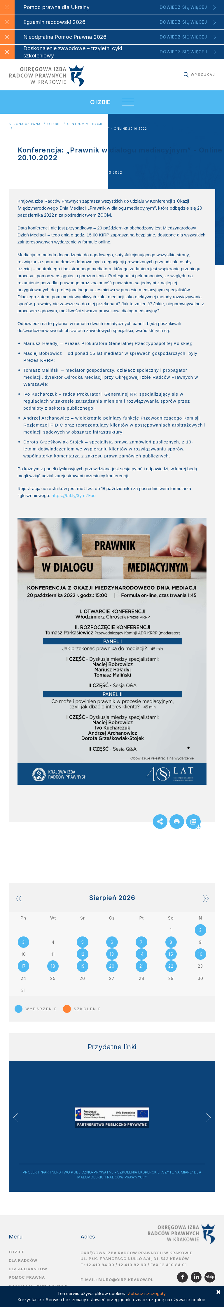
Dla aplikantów (28, 1270)
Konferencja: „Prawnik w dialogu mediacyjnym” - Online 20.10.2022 (80, 128)
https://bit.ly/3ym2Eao (74, 495)
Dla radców (23, 1261)
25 (53, 978)
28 (141, 978)
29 (171, 978)
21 (141, 966)
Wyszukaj (199, 74)
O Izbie (53, 124)
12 (82, 954)
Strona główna (25, 124)
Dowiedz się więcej (183, 7)
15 (171, 954)
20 (112, 966)
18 (53, 966)
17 (23, 966)
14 (141, 954)
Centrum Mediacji (84, 124)
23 (200, 966)
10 (23, 954)
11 (53, 954)
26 (82, 978)
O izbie (16, 1253)
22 (171, 966)
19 (82, 966)
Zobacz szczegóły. (147, 1293)
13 (112, 954)
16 (200, 954)
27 (112, 978)
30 (200, 978)
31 (23, 991)
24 (23, 978)
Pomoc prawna (27, 1278)
